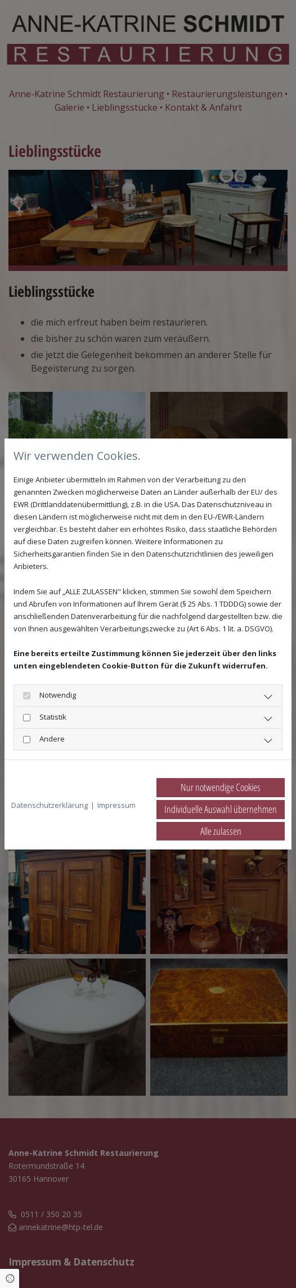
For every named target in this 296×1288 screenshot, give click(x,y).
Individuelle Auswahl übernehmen (220, 809)
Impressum (116, 805)
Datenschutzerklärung (49, 805)
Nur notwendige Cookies (221, 787)
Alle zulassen (220, 831)
